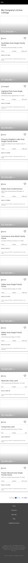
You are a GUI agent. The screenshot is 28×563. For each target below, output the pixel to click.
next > (25, 497)
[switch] (25, 37)
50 (22, 497)
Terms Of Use (7, 545)
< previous (11, 497)
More (2, 2)
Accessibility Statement (10, 548)
